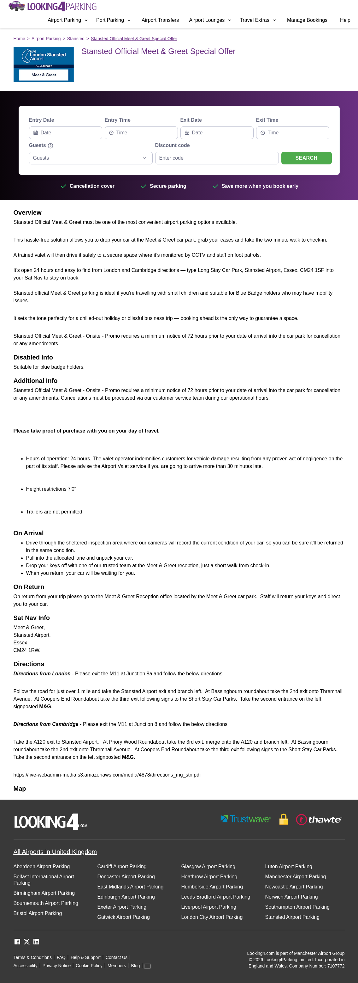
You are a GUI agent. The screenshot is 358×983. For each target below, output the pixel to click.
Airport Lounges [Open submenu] (210, 20)
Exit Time (267, 120)
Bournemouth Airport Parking (46, 903)
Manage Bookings (307, 20)
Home (19, 38)
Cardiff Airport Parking (122, 866)
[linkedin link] (36, 943)
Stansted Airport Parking (292, 917)
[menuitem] (68, 20)
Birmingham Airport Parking (44, 893)
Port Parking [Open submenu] (114, 20)
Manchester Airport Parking (295, 876)
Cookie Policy (89, 965)
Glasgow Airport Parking (208, 866)
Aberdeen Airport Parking (42, 866)
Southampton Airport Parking (297, 907)
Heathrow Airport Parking (209, 876)
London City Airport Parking (212, 917)
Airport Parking (46, 38)
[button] (68, 20)
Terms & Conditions (33, 957)
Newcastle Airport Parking (294, 886)
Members (117, 965)
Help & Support (86, 957)
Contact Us (116, 957)
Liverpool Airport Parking (208, 907)
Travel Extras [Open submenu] (258, 20)
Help (345, 20)
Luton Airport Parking (288, 866)
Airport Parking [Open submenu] (68, 20)
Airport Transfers (160, 20)
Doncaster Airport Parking (126, 876)
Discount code (172, 145)
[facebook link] (17, 943)
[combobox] (141, 133)
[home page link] (52, 6)
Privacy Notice (57, 965)
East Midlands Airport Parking (130, 886)
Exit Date (191, 120)
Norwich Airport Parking (291, 897)
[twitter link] (27, 943)
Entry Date (41, 120)
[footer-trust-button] (282, 819)
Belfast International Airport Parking (44, 880)
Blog (135, 965)
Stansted (76, 38)
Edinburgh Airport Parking (126, 897)
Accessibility (26, 965)
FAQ (61, 957)
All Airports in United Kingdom (55, 851)
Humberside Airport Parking (212, 886)
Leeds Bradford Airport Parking (215, 897)
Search (307, 158)
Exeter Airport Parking (122, 907)
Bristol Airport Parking (38, 913)
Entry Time (118, 120)
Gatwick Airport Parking (123, 917)
